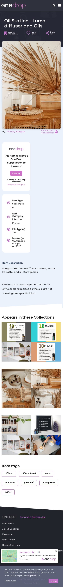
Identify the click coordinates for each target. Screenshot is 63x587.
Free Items (8, 524)
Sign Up (16, 173)
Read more (10, 581)
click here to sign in (16, 185)
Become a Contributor (32, 517)
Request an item (11, 545)
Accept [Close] (53, 581)
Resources (8, 534)
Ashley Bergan (16, 131)
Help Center (8, 540)
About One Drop (11, 529)
